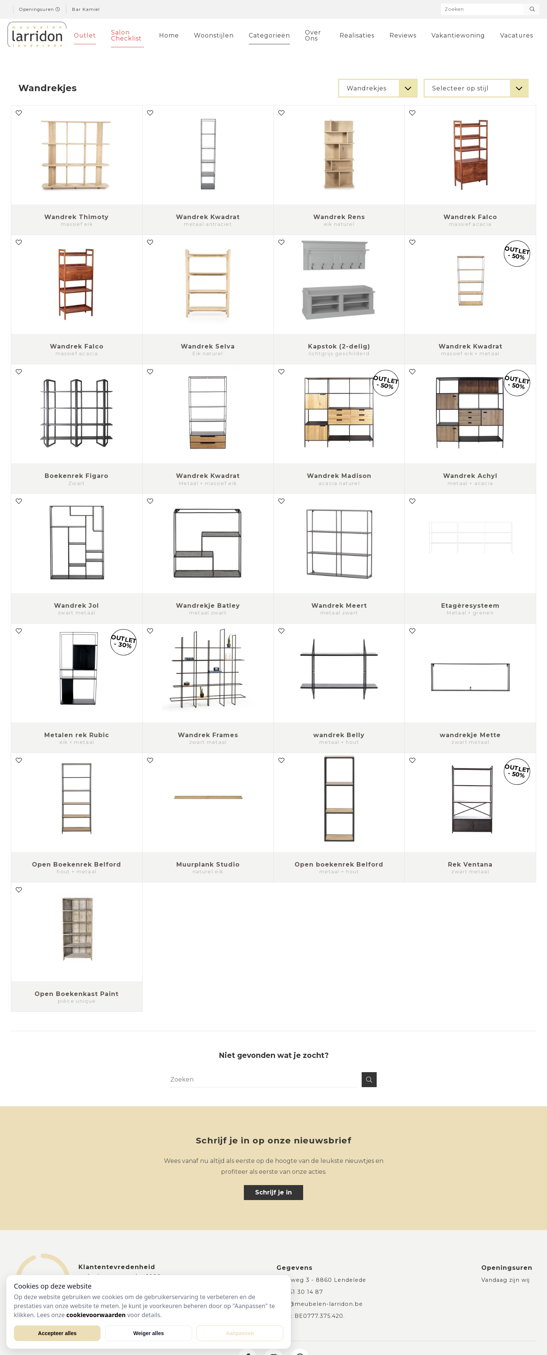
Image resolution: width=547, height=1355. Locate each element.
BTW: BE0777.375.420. (311, 1316)
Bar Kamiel (86, 9)
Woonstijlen (213, 35)
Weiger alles (148, 1333)
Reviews (399, 35)
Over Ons (312, 35)
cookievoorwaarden (96, 1315)
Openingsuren (39, 9)
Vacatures (512, 35)
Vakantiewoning (454, 35)
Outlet (85, 35)
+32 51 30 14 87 (300, 1292)
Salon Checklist (126, 35)
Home (169, 35)
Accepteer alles (57, 1333)
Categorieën (269, 35)
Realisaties (354, 35)
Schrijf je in (273, 1192)
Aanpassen (240, 1333)
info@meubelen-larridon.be (320, 1304)
